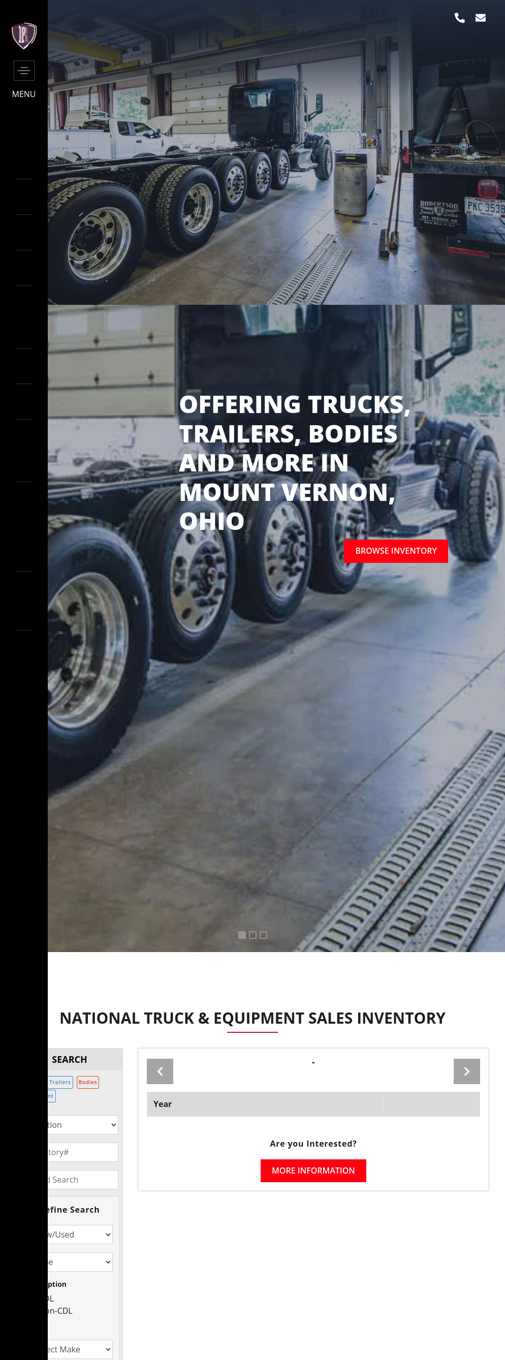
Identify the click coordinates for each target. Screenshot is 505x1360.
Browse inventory (396, 551)
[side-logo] (24, 47)
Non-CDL (56, 1311)
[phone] (459, 18)
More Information (313, 1170)
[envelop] (480, 18)
